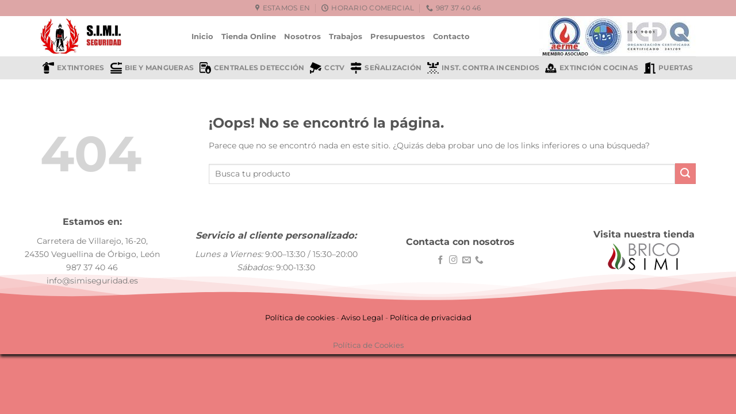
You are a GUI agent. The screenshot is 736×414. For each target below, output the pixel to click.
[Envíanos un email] (466, 260)
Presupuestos (397, 36)
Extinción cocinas (591, 67)
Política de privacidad (430, 317)
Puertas (668, 68)
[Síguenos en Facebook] (440, 260)
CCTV (327, 68)
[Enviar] (685, 173)
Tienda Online (248, 36)
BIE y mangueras (152, 68)
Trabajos (345, 36)
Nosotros (302, 36)
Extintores (73, 68)
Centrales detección (252, 68)
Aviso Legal (362, 317)
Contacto (451, 36)
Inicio (202, 36)
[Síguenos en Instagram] (453, 260)
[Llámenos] (479, 260)
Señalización (385, 68)
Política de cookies (300, 317)
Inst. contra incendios (483, 68)
